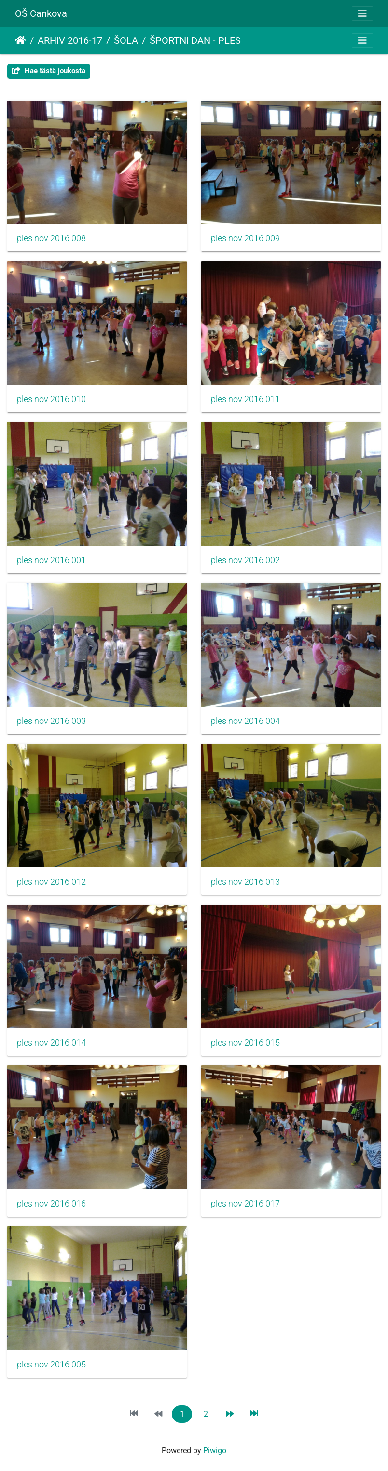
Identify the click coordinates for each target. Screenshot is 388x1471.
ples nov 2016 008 (51, 238)
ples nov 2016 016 (51, 1203)
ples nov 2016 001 (51, 560)
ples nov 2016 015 (245, 1043)
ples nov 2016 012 (51, 882)
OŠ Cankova (41, 13)
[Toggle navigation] (362, 13)
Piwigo (214, 1450)
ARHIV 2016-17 (70, 40)
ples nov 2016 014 (51, 1043)
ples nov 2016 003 (51, 721)
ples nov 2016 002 (245, 560)
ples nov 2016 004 (245, 721)
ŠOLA (126, 40)
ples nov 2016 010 (51, 399)
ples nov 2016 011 (245, 399)
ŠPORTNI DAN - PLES (195, 40)
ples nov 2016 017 (245, 1203)
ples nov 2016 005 (51, 1364)
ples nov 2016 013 (245, 882)
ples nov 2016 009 (245, 238)
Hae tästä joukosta (48, 70)
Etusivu (20, 40)
